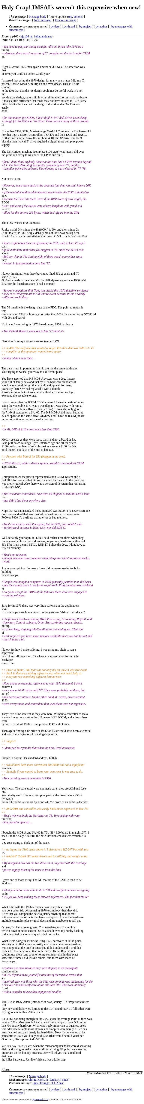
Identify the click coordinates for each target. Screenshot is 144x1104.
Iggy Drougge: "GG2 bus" (48, 1083)
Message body (37, 16)
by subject (85, 26)
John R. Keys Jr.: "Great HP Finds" (49, 1079)
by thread (69, 26)
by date (55, 26)
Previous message (65, 20)
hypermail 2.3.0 (40, 1099)
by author (101, 26)
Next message (42, 20)
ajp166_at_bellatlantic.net (36, 36)
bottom (78, 16)
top (70, 16)
